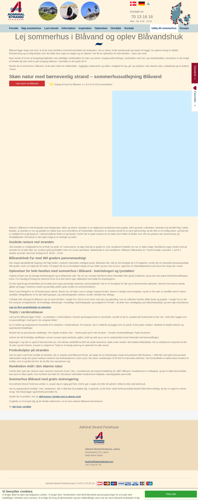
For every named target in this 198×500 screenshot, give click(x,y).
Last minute (51, 28)
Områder (116, 28)
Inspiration (85, 28)
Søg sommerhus (31, 28)
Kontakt (129, 28)
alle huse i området (21, 406)
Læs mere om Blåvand (27, 83)
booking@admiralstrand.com (99, 461)
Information (68, 28)
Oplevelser (101, 28)
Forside (13, 28)
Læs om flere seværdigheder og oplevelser (30, 307)
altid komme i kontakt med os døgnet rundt (60, 396)
